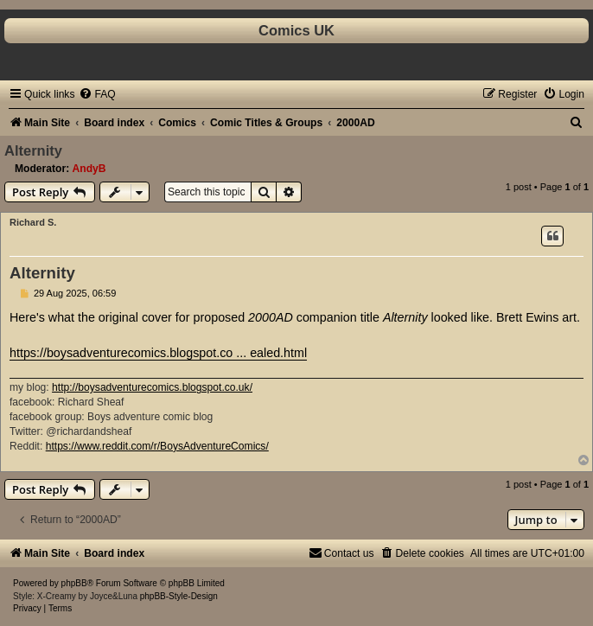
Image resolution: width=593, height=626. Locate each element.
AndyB (89, 169)
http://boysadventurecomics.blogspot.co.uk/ (152, 387)
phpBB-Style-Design (179, 596)
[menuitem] (97, 94)
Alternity (33, 150)
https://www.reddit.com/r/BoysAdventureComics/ (157, 446)
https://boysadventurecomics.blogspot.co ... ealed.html (158, 353)
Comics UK (296, 30)
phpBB (74, 583)
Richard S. (33, 222)
